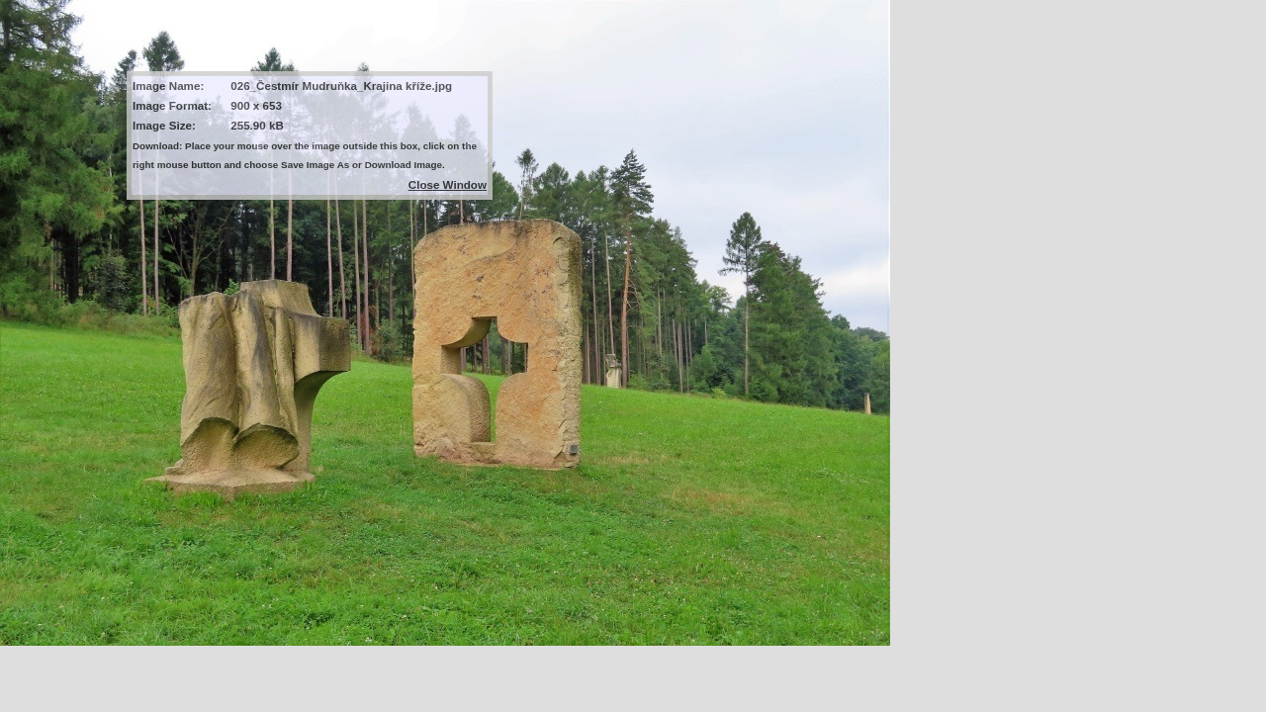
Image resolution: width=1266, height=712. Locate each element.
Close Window (447, 184)
